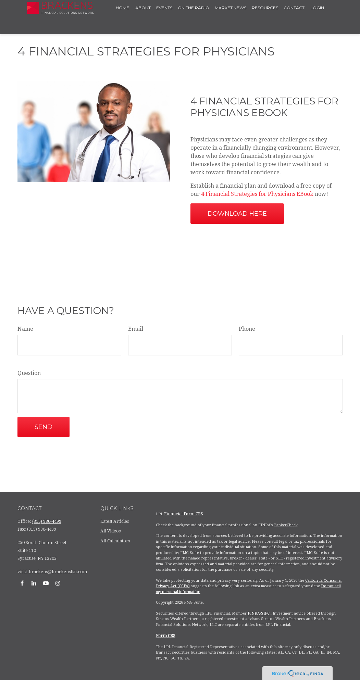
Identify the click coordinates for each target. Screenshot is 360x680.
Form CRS (165, 635)
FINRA (254, 613)
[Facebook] (22, 583)
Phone (247, 329)
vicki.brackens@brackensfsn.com (52, 571)
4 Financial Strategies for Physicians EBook (258, 194)
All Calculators (115, 541)
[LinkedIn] (34, 583)
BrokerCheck (286, 525)
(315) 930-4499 (46, 521)
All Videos (110, 531)
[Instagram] (58, 583)
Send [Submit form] (43, 427)
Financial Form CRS (183, 514)
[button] (123, 8)
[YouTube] (46, 583)
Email (135, 329)
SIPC (265, 613)
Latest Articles (114, 521)
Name (25, 329)
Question (29, 373)
